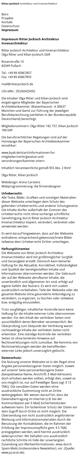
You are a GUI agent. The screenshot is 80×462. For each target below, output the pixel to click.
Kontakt (7, 22)
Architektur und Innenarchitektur (29, 3)
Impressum (10, 29)
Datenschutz (11, 26)
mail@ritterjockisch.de (17, 84)
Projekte (7, 18)
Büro (5, 14)
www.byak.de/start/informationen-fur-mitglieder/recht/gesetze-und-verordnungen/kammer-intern (29, 157)
